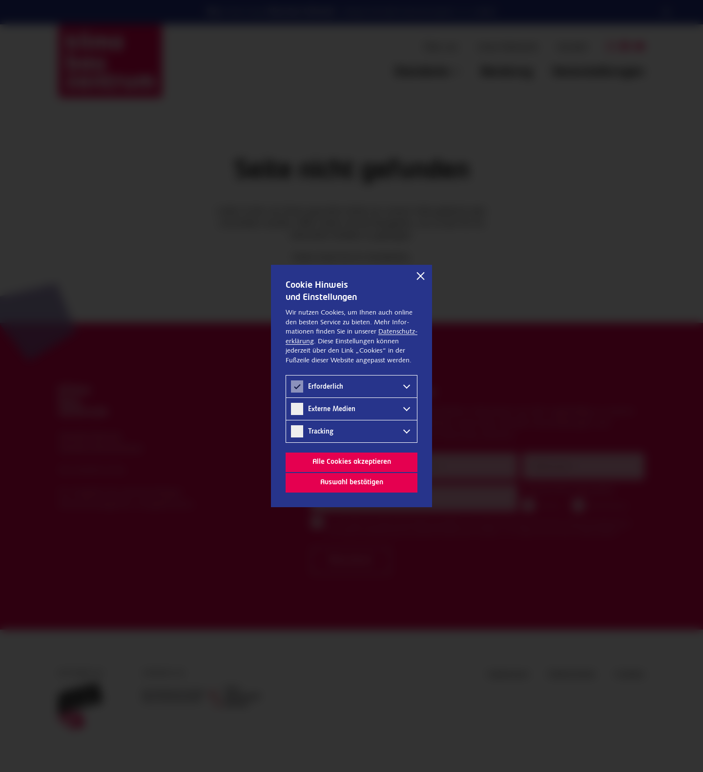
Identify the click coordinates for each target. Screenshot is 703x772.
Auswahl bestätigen (351, 482)
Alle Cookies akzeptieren (351, 461)
